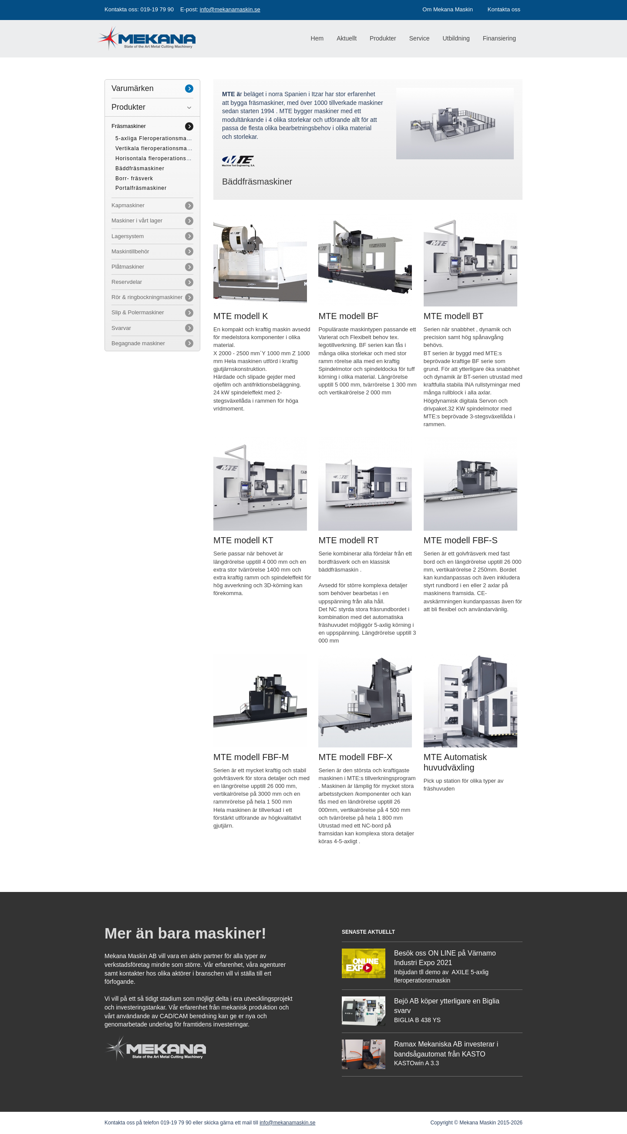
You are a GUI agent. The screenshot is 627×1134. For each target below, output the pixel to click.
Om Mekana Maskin (447, 9)
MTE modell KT (243, 540)
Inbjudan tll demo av (422, 972)
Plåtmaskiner (127, 266)
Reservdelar (126, 282)
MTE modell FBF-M (251, 757)
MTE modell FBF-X (355, 757)
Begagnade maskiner (138, 343)
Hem (317, 38)
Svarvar (121, 328)
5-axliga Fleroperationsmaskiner (159, 138)
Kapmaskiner (128, 205)
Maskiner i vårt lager (136, 220)
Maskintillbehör (130, 251)
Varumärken (132, 88)
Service (419, 38)
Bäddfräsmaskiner (140, 168)
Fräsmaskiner (128, 126)
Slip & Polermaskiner (137, 312)
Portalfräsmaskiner (141, 188)
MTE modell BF (348, 316)
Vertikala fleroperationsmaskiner (159, 148)
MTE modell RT (348, 540)
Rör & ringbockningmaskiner (146, 297)
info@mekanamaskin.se (230, 9)
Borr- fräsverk (134, 178)
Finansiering (499, 38)
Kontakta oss (504, 9)
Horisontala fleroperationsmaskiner (163, 158)
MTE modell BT (454, 316)
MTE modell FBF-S (461, 540)
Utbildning (455, 38)
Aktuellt (347, 38)
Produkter (128, 107)
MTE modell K (240, 316)
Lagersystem (127, 236)
